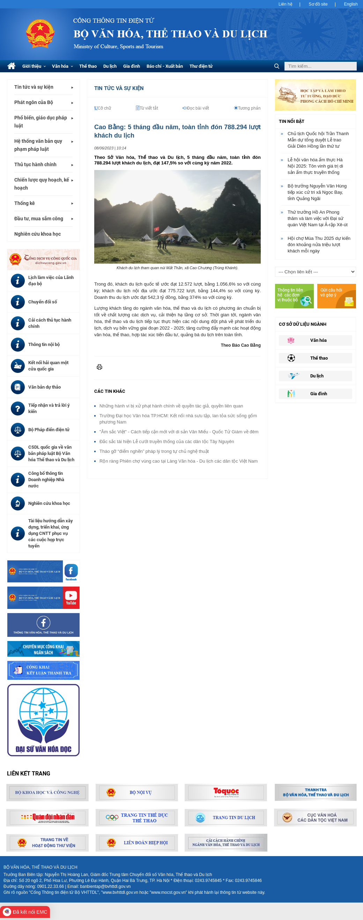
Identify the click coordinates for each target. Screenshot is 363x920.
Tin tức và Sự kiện (119, 88)
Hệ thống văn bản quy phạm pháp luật (38, 145)
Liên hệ (285, 4)
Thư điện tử (201, 66)
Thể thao (88, 66)
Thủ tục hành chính (35, 164)
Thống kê (24, 203)
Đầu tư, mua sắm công (38, 218)
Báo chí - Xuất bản (165, 66)
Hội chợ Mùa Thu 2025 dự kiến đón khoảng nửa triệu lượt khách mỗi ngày (319, 244)
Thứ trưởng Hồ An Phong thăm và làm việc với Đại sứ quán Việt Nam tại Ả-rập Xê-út (318, 218)
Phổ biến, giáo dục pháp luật (40, 121)
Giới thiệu (34, 66)
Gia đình (131, 66)
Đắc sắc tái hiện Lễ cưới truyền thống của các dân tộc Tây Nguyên (166, 441)
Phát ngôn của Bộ (33, 102)
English (351, 4)
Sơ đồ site (318, 4)
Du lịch (110, 66)
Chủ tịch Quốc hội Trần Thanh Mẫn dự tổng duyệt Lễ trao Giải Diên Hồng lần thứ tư (318, 140)
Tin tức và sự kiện (33, 87)
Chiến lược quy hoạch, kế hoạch (41, 184)
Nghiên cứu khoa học (37, 234)
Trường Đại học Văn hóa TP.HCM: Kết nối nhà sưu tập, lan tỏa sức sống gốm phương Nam (178, 419)
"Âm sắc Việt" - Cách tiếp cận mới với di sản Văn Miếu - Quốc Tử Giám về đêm (179, 431)
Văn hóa (62, 66)
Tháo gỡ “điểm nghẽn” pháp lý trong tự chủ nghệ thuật (154, 451)
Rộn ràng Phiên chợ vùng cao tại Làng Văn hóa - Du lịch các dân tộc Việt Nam (178, 461)
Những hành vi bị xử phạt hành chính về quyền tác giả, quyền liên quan (171, 406)
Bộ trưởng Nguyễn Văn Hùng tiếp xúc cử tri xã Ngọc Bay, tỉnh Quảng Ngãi (317, 192)
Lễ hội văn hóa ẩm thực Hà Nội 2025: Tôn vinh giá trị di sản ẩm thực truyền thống (315, 166)
